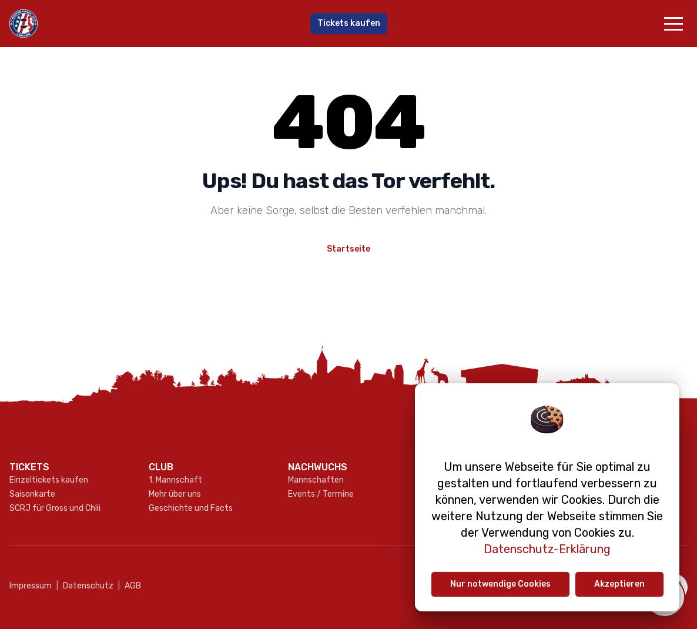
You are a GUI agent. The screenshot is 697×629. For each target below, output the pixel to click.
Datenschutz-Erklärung (547, 549)
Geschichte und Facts (191, 508)
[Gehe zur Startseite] (122, 23)
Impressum (30, 586)
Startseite (348, 249)
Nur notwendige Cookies (500, 584)
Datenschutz (84, 586)
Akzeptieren (619, 584)
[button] (673, 23)
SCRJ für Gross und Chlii (54, 508)
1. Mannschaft (175, 480)
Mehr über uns (175, 494)
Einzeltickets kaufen (48, 480)
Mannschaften (316, 480)
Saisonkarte (32, 494)
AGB (129, 586)
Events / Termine (321, 494)
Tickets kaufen (348, 23)
